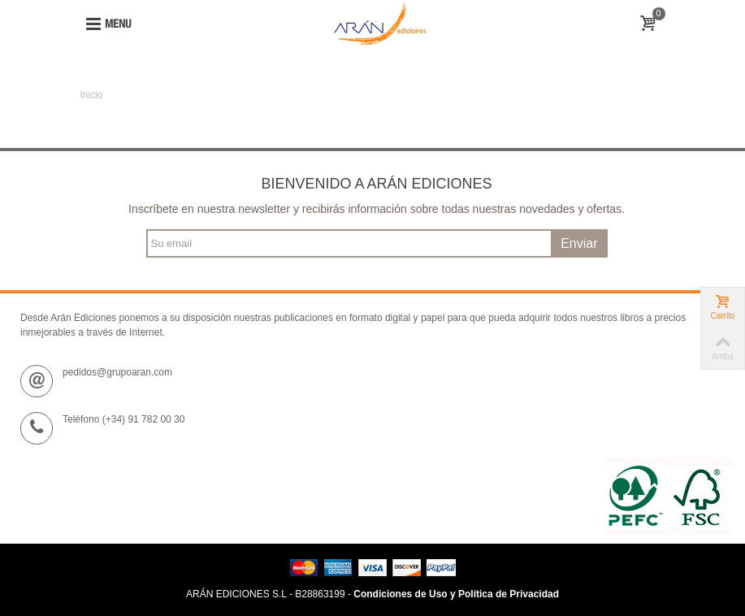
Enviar (579, 243)
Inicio (91, 95)
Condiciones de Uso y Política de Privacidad (456, 594)
